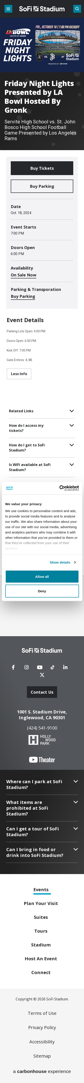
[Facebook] (13, 668)
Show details (60, 562)
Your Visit (41, 903)
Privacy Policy (42, 1027)
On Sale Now (23, 274)
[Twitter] (42, 676)
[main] (42, 288)
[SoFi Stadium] (42, 650)
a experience (42, 1071)
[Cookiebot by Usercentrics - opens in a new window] (60, 488)
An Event (41, 959)
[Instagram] (26, 668)
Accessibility (42, 1041)
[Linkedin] (65, 668)
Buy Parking (42, 186)
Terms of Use (42, 1013)
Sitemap (42, 1056)
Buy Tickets (42, 168)
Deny (42, 591)
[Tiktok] (52, 665)
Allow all (42, 576)
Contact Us (42, 692)
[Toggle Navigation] (8, 9)
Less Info (19, 373)
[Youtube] (39, 668)
